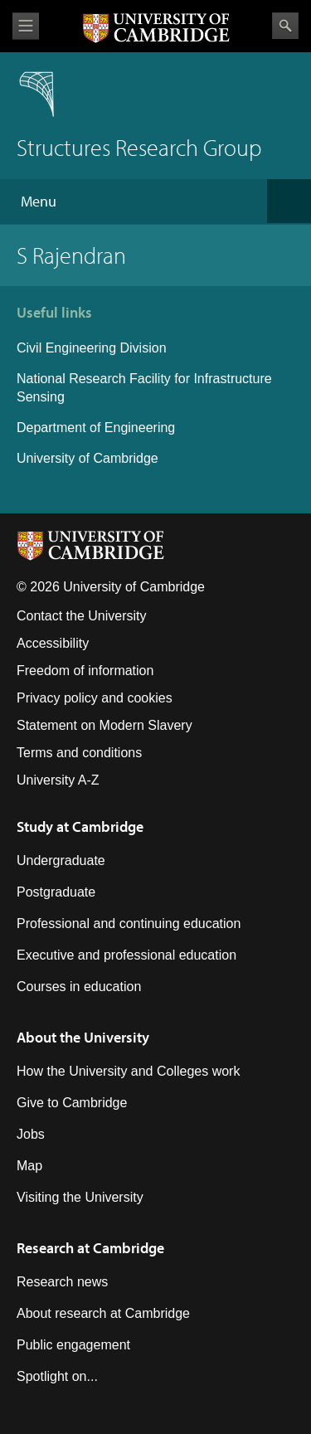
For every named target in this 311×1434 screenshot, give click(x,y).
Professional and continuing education (129, 923)
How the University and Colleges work (128, 1071)
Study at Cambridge (80, 826)
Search (285, 25)
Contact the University (82, 616)
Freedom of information (85, 671)
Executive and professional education (126, 955)
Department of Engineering (96, 427)
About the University (83, 1037)
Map (29, 1166)
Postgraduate (56, 892)
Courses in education (79, 986)
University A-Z (58, 780)
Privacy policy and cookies (95, 698)
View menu (25, 26)
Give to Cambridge (72, 1103)
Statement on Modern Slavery (104, 725)
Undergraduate (61, 860)
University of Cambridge (87, 458)
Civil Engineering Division (92, 348)
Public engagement (73, 1345)
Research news (62, 1282)
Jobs (31, 1134)
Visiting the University (80, 1197)
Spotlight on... (57, 1376)
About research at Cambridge (103, 1313)
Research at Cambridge (90, 1247)
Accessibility (53, 643)
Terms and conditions (79, 753)
